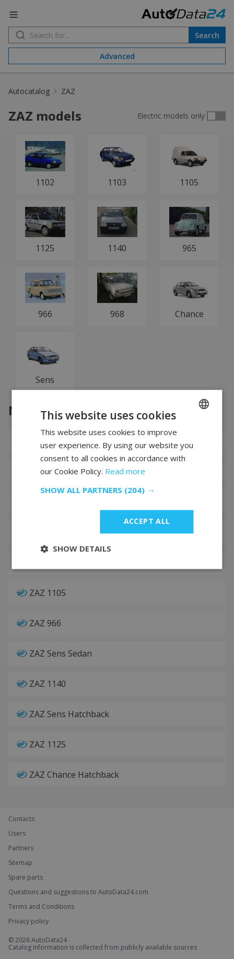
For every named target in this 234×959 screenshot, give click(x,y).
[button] (116, 490)
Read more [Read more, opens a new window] (125, 471)
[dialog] (117, 479)
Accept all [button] (147, 522)
